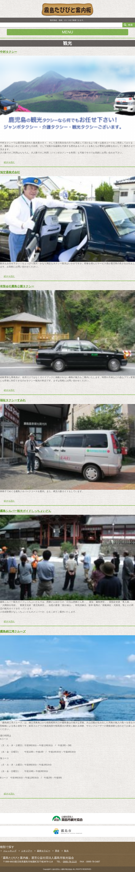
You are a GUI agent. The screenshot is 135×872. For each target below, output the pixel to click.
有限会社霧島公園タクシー (17, 286)
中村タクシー (8, 51)
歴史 (57, 850)
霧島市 (67, 831)
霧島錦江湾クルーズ (13, 631)
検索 (130, 24)
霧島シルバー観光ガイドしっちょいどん (25, 511)
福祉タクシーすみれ (13, 400)
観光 (66, 850)
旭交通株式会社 (10, 172)
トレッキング (9, 850)
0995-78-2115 (70, 861)
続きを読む (9, 162)
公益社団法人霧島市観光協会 (67, 818)
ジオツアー (26, 850)
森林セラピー (43, 850)
